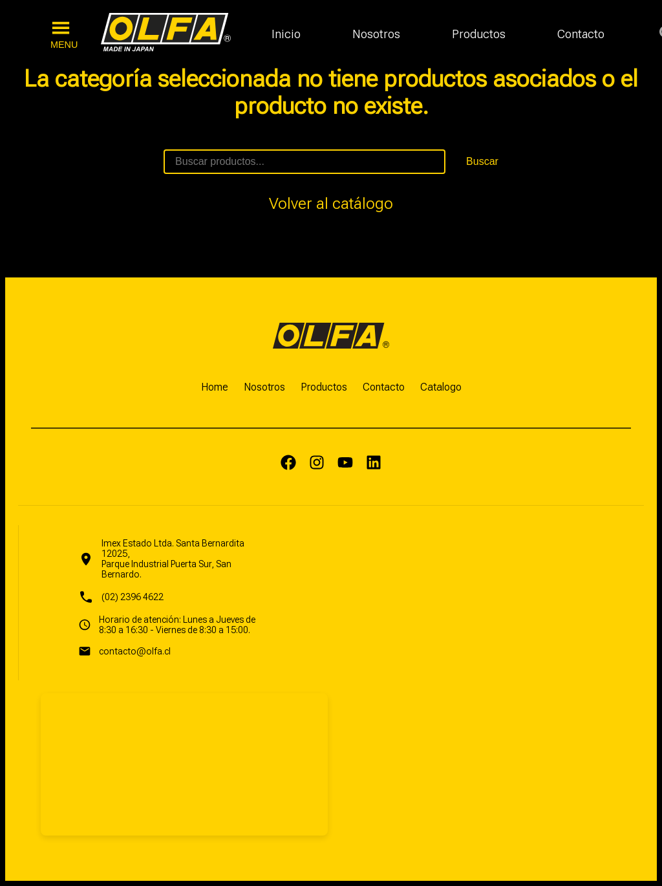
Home (214, 387)
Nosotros (376, 34)
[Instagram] (317, 464)
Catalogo (441, 387)
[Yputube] (345, 464)
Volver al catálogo (331, 204)
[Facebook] (288, 464)
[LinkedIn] (373, 464)
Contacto (580, 34)
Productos (479, 34)
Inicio (286, 34)
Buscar (482, 161)
